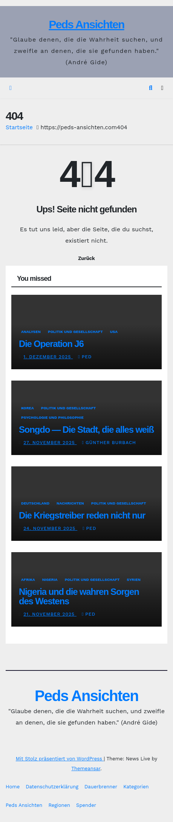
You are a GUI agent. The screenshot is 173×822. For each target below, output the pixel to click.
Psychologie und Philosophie (52, 417)
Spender (86, 805)
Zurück (86, 258)
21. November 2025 (50, 614)
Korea (27, 408)
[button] (150, 87)
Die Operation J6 (51, 344)
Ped (85, 356)
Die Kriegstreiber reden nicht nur (82, 515)
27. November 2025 (50, 442)
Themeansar (85, 768)
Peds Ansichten (86, 24)
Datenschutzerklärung (52, 786)
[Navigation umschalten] (162, 88)
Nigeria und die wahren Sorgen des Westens (79, 596)
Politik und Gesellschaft (75, 332)
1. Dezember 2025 (48, 356)
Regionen (59, 805)
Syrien (134, 579)
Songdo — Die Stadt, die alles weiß (86, 429)
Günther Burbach (109, 442)
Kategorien (136, 786)
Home (13, 786)
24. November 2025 (50, 528)
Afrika (28, 579)
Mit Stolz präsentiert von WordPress (60, 759)
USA (114, 332)
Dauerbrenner (100, 786)
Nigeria (50, 579)
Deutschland (35, 503)
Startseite (19, 127)
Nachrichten (70, 503)
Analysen (31, 332)
